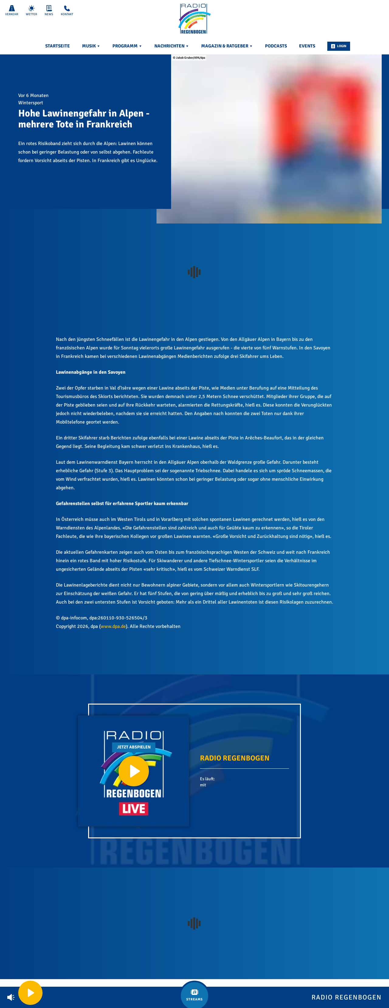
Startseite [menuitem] (57, 46)
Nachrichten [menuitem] (171, 46)
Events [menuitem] (307, 46)
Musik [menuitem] (91, 46)
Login (338, 46)
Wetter (31, 10)
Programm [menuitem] (127, 46)
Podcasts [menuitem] (276, 46)
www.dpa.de (113, 626)
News (49, 10)
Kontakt (67, 10)
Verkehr (11, 10)
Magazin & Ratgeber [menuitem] (227, 46)
